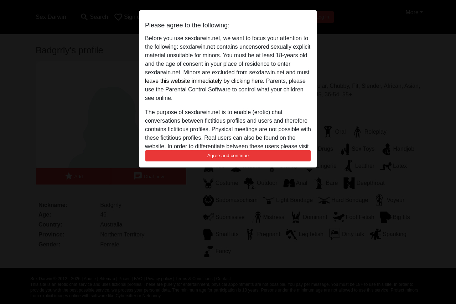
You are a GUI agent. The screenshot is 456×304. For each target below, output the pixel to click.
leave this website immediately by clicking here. (204, 81)
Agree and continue (228, 155)
